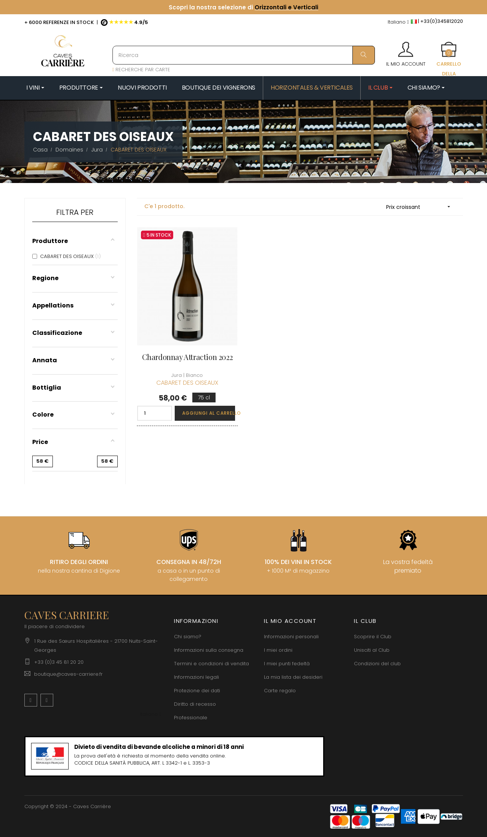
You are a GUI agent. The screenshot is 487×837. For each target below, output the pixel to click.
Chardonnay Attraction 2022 (187, 357)
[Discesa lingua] (398, 22)
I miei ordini (278, 650)
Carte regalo (280, 690)
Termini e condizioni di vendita (211, 663)
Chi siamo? (187, 636)
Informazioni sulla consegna (208, 650)
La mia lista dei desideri (293, 677)
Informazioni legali (196, 677)
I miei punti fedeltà (287, 663)
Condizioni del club (377, 663)
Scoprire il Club (372, 636)
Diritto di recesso (195, 704)
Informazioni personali (291, 636)
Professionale (190, 717)
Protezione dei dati (197, 690)
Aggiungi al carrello (208, 413)
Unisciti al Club (372, 650)
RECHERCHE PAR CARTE (141, 69)
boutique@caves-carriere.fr (68, 674)
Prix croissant (421, 206)
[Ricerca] (243, 55)
